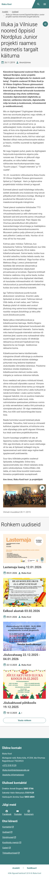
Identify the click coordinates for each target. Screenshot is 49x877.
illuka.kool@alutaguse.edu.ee (15, 770)
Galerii (5, 848)
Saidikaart (32, 868)
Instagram (29, 812)
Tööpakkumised (9, 853)
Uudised (15, 12)
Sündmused (7, 837)
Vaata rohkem (24, 720)
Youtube (18, 812)
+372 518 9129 (9, 765)
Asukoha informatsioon (13, 775)
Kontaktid (6, 827)
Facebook (6, 812)
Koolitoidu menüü (10, 842)
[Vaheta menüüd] (44, 4)
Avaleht (5, 12)
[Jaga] (45, 24)
